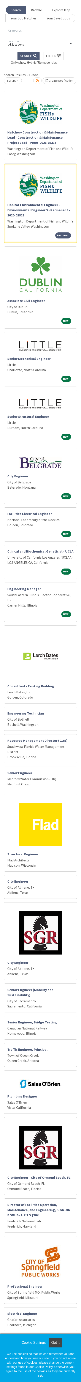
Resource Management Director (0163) (37, 740)
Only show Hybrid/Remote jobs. (34, 62)
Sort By (11, 81)
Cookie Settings (33, 1342)
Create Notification (59, 81)
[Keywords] (40, 30)
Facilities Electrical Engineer (29, 513)
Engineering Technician (25, 713)
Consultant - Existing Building (30, 686)
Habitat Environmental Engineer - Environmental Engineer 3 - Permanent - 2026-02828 (38, 210)
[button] (53, 56)
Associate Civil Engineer (26, 301)
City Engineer (17, 476)
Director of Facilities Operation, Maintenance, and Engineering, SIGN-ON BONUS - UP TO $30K (38, 1209)
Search (16, 10)
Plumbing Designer (22, 1096)
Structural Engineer (22, 854)
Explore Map (61, 10)
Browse (36, 10)
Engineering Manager (24, 589)
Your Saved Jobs (58, 18)
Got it (55, 1342)
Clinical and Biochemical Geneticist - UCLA (40, 551)
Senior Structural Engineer (28, 416)
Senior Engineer (19, 773)
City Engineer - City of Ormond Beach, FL (38, 1177)
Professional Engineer (25, 1286)
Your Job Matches (24, 18)
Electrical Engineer (22, 1313)
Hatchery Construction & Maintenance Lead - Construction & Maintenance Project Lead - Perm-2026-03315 (37, 137)
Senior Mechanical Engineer (29, 358)
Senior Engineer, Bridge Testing (32, 1022)
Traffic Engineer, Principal (27, 1049)
